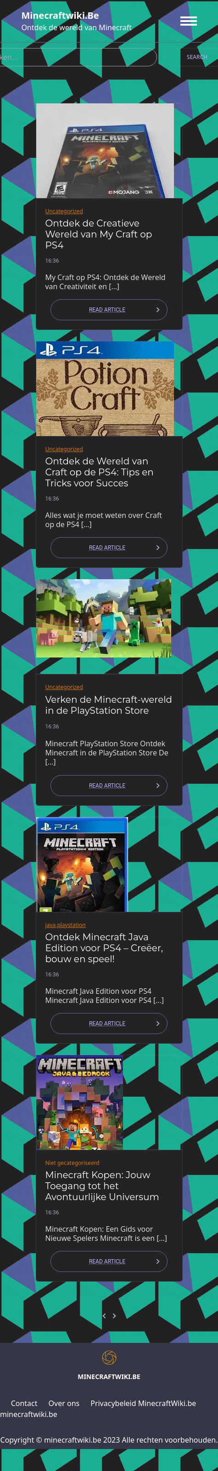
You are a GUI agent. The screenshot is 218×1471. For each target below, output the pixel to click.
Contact (24, 1403)
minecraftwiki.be (60, 15)
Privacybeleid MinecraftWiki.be (143, 1403)
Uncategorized (64, 211)
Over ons (64, 1403)
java (50, 925)
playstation (71, 925)
